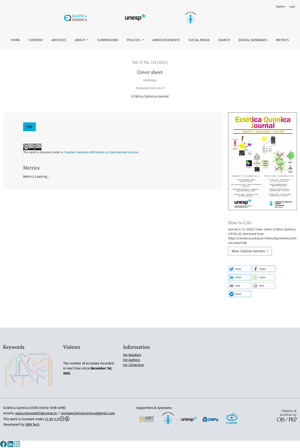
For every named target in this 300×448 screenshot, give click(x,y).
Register (280, 6)
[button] (239, 269)
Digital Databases (253, 40)
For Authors (131, 360)
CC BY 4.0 (57, 419)
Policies (134, 40)
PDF (29, 127)
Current (36, 40)
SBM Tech (32, 424)
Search (224, 40)
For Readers (132, 355)
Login (292, 6)
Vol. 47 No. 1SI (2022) (150, 62)
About (80, 40)
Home (15, 40)
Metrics (282, 40)
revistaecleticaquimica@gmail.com (88, 413)
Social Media (199, 40)
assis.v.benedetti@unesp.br (36, 413)
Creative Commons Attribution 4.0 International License (101, 152)
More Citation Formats (249, 251)
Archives (58, 40)
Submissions (107, 40)
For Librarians (133, 365)
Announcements (166, 40)
